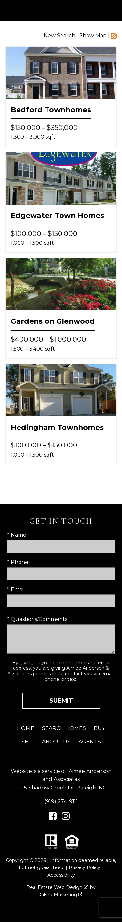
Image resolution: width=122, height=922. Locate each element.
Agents (89, 742)
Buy (99, 728)
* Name (16, 535)
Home (25, 728)
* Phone (17, 562)
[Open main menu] (111, 10)
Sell (27, 742)
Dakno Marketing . (60, 895)
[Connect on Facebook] (53, 818)
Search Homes (64, 728)
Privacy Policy (84, 867)
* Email (16, 589)
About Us (56, 742)
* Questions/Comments (37, 619)
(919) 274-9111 (61, 801)
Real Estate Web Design (57, 887)
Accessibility (61, 875)
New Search (59, 35)
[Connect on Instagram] (66, 818)
